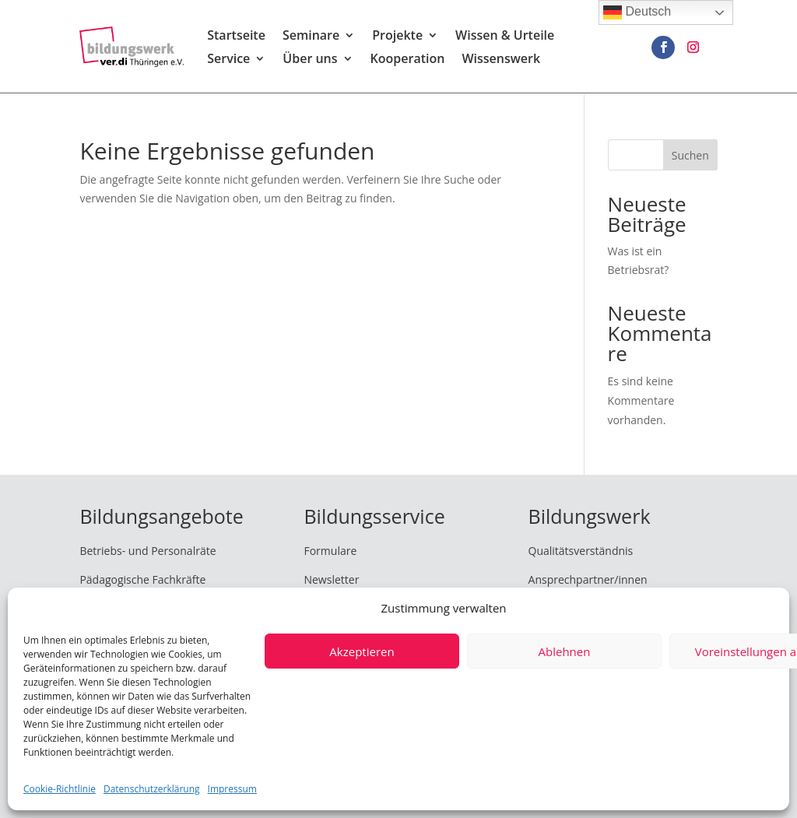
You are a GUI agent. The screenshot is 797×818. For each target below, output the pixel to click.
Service (228, 61)
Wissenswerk (501, 61)
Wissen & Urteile (504, 37)
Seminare (311, 37)
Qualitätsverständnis (581, 550)
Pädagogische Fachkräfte (142, 579)
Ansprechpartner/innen (588, 579)
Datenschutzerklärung (152, 788)
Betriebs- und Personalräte (147, 550)
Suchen (690, 155)
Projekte (397, 37)
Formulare (330, 550)
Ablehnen (565, 651)
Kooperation (407, 61)
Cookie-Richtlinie (59, 788)
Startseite (236, 37)
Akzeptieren (361, 651)
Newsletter (331, 579)
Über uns (310, 61)
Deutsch (637, 12)
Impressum (232, 788)
